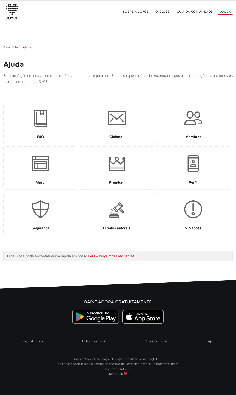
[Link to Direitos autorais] (116, 213)
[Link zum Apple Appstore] (143, 317)
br (16, 47)
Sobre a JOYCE (135, 12)
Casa (7, 47)
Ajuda (225, 12)
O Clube (162, 12)
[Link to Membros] (193, 122)
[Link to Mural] (40, 168)
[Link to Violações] (193, 213)
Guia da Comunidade (195, 12)
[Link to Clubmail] (116, 122)
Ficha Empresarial (94, 341)
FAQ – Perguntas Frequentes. (111, 256)
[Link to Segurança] (40, 213)
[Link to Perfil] (193, 168)
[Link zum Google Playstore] (96, 317)
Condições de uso (158, 341)
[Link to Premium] (116, 168)
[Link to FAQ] (40, 122)
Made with (118, 374)
